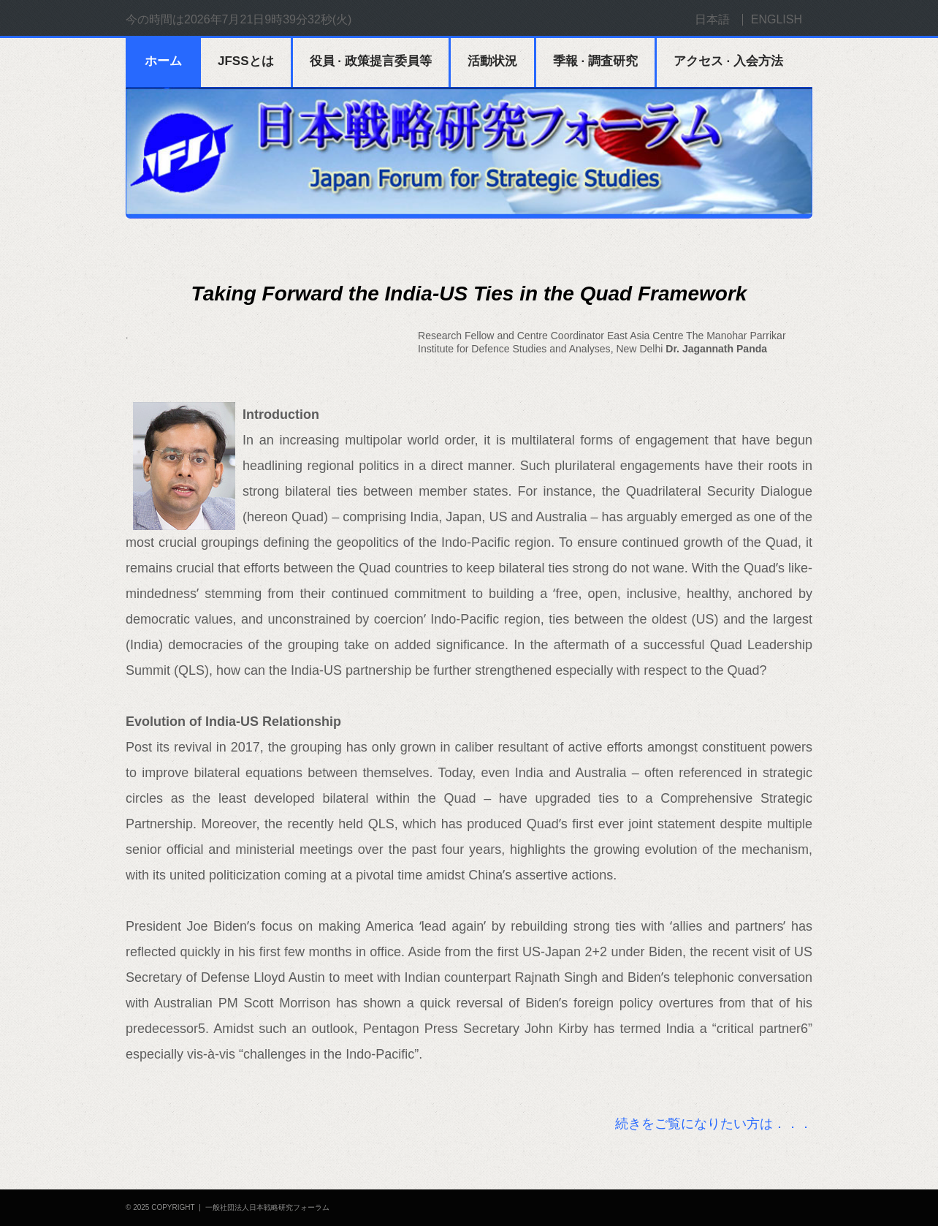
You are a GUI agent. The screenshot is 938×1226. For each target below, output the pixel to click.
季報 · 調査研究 (595, 61)
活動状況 (492, 61)
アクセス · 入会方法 (728, 61)
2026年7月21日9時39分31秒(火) (267, 19)
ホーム (163, 61)
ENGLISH (776, 19)
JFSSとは (246, 61)
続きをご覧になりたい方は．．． (713, 1123)
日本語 (712, 19)
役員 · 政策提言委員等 (371, 61)
